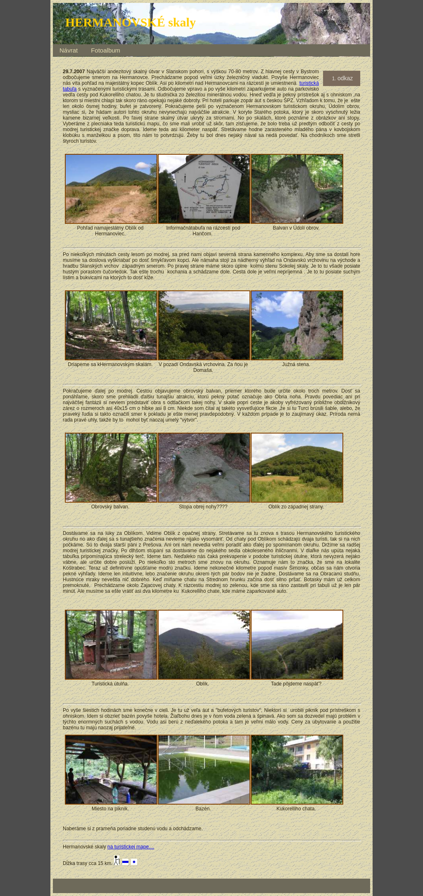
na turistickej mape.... (130, 847)
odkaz (345, 78)
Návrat (68, 50)
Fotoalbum (105, 50)
